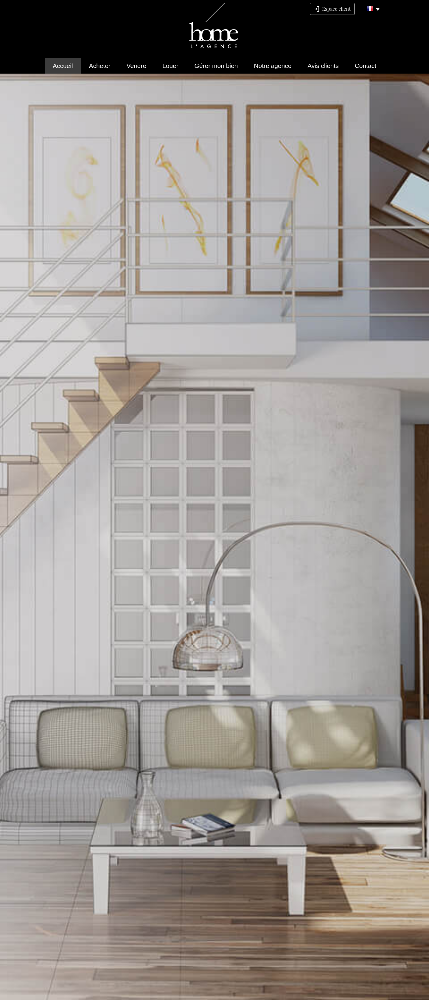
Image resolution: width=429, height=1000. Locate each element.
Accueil (63, 65)
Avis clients (323, 65)
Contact (365, 65)
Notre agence (272, 65)
